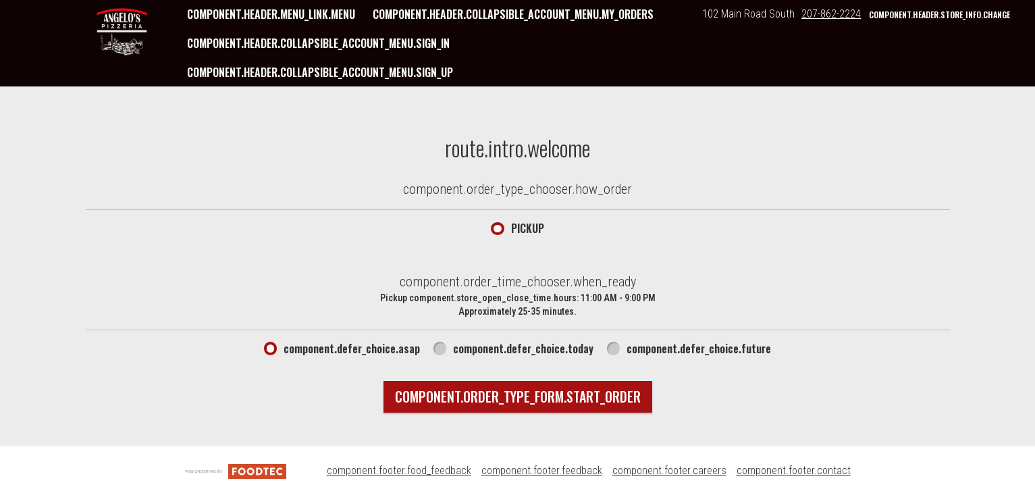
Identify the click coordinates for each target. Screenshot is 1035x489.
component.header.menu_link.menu (271, 14)
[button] (122, 31)
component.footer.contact (794, 470)
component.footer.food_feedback (399, 470)
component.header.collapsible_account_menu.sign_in (318, 43)
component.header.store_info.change (939, 14)
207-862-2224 (831, 13)
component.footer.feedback (541, 470)
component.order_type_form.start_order (518, 396)
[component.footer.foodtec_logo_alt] (235, 470)
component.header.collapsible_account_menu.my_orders (513, 14)
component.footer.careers (669, 470)
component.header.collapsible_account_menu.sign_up (320, 72)
